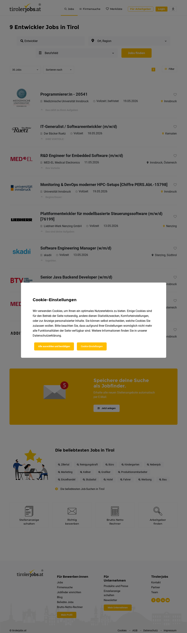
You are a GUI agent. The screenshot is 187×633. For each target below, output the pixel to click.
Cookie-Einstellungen (92, 346)
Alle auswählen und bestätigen (54, 346)
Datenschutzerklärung (47, 335)
